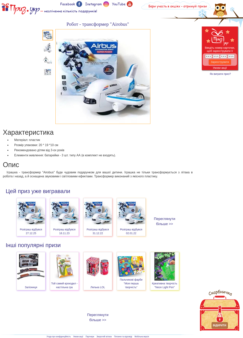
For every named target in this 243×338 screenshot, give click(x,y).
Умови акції (220, 67)
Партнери (90, 337)
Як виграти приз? (220, 73)
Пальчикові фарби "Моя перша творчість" (131, 283)
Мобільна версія (142, 337)
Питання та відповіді (123, 337)
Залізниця (31, 287)
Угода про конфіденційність (59, 337)
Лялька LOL (98, 287)
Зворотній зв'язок (104, 337)
